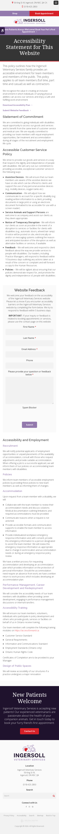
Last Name (29, 337)
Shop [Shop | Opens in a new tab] (14, 13)
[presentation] (24, 414)
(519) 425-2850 (30, 6)
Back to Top (50, 815)
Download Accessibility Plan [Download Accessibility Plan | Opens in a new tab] (16, 105)
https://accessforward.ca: (27, 630)
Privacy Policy (9, 815)
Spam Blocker (30, 407)
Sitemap (40, 815)
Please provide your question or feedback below (29, 373)
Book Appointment (44, 13)
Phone (29, 360)
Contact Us (29, 731)
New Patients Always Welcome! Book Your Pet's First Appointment (29, 30)
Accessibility (21, 815)
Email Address (30, 349)
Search (31, 815)
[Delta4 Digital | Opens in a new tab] (29, 821)
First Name (29, 326)
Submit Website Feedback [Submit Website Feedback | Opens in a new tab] (16, 110)
